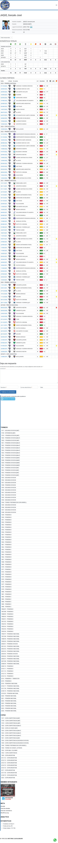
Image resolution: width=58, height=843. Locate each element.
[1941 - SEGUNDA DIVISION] (29, 492)
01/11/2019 (4, 328)
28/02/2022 (4, 172)
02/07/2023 (4, 115)
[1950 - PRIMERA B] (29, 517)
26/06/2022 (4, 154)
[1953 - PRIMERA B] (29, 525)
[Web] (49, 387)
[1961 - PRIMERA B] (29, 544)
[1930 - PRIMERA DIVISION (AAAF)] (29, 465)
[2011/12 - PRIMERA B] (29, 671)
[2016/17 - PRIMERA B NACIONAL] (29, 686)
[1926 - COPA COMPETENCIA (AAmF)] (29, 735)
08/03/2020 (4, 307)
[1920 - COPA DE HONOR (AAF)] (29, 728)
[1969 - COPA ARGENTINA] (29, 755)
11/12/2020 (4, 296)
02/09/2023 (4, 97)
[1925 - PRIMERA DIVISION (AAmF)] (29, 453)
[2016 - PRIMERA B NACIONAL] (29, 683)
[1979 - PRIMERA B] (29, 589)
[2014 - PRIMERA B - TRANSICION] (29, 678)
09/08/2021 (4, 224)
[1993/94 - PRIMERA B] (29, 626)
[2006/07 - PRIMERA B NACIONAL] (29, 659)
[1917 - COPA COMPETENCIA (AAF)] (29, 718)
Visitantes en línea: (8, 824)
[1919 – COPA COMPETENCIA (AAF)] (29, 723)
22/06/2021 (4, 244)
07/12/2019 (4, 319)
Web (41, 387)
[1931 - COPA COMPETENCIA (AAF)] (29, 738)
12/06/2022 (4, 160)
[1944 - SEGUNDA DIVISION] (29, 500)
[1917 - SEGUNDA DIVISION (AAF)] (29, 430)
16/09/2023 (4, 94)
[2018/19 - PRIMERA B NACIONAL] (29, 691)
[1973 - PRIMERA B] (29, 574)
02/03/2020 (4, 310)
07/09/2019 (4, 343)
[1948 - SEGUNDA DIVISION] (29, 512)
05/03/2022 (4, 169)
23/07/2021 (4, 230)
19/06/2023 (4, 121)
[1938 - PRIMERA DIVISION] (29, 485)
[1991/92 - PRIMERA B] (29, 621)
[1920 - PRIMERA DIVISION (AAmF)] (29, 438)
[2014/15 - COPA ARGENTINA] (29, 765)
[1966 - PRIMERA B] (29, 557)
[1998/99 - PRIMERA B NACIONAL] (29, 639)
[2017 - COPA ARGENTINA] (29, 770)
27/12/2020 (4, 291)
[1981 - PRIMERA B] (29, 594)
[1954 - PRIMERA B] (29, 527)
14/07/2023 (4, 109)
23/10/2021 (4, 192)
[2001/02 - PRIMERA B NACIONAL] (29, 646)
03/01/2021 (4, 288)
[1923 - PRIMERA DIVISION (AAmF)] (29, 448)
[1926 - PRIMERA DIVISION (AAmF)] (29, 455)
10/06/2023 (4, 124)
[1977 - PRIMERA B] (29, 584)
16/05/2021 (4, 253)
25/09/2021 (4, 203)
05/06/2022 (4, 163)
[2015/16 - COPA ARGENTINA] (29, 768)
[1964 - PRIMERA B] (29, 552)
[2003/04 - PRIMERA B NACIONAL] (29, 651)
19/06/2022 (4, 157)
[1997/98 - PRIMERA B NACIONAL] (29, 636)
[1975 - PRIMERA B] (29, 579)
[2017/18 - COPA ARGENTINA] (29, 773)
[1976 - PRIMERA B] (29, 582)
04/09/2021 (4, 212)
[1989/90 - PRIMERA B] (29, 616)
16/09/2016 (4, 351)
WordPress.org (5, 813)
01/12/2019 (4, 322)
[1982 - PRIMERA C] (29, 597)
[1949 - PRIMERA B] (29, 515)
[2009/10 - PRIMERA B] (29, 666)
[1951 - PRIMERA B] (29, 520)
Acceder (3, 806)
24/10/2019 (4, 331)
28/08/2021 (4, 215)
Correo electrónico (26, 387)
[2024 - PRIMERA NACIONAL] (29, 706)
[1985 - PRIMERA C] (29, 604)
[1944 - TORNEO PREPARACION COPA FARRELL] (29, 502)
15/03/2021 (4, 280)
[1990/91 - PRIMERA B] (29, 619)
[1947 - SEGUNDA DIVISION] (29, 510)
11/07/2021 (4, 236)
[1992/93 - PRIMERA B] (29, 624)
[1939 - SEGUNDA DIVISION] (29, 487)
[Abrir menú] (56, 5)
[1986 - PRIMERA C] (29, 606)
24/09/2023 (4, 89)
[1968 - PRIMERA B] (29, 562)
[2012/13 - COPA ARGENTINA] (29, 760)
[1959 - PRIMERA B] (29, 539)
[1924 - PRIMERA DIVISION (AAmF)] (29, 450)
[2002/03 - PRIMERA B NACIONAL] (29, 649)
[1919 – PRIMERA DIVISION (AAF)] (29, 435)
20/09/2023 (4, 92)
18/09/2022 (4, 140)
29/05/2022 (4, 166)
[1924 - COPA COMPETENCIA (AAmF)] (29, 730)
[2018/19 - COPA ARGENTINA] (29, 775)
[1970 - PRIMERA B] (29, 567)
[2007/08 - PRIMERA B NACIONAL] (29, 661)
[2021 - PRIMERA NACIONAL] (29, 698)
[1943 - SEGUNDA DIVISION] (29, 497)
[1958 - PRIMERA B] (29, 537)
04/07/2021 (4, 239)
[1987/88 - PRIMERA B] (29, 611)
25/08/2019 (4, 348)
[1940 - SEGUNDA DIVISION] (29, 490)
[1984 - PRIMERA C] (29, 602)
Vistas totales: (7, 828)
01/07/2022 (4, 151)
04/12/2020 (4, 299)
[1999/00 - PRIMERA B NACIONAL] (29, 641)
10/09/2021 (4, 209)
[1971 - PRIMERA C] (29, 569)
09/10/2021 (4, 198)
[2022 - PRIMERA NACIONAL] (29, 701)
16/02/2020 (4, 316)
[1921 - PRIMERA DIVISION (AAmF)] (29, 443)
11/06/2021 (4, 250)
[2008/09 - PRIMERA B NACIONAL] (29, 664)
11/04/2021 (4, 268)
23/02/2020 (4, 313)
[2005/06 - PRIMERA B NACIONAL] (29, 656)
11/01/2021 (4, 285)
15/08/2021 (4, 221)
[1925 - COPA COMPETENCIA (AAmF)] (29, 733)
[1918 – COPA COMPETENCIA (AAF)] (29, 721)
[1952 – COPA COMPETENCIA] (29, 753)
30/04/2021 (4, 259)
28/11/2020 (4, 302)
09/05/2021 (4, 256)
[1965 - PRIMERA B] (29, 554)
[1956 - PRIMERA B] (29, 532)
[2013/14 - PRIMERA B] (29, 676)
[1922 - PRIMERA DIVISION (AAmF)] (29, 445)
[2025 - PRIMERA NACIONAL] (29, 708)
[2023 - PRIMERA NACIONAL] (29, 703)
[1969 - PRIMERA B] (29, 564)
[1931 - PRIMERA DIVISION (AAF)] (29, 468)
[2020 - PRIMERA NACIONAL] (29, 696)
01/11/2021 (4, 189)
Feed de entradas (5, 808)
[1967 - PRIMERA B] (29, 559)
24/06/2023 (4, 118)
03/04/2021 (4, 271)
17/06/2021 (4, 247)
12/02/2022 (4, 178)
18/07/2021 (4, 233)
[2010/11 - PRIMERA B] (29, 668)
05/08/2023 (4, 106)
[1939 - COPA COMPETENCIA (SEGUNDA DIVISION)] (29, 743)
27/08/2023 (4, 100)
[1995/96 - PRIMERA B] (29, 631)
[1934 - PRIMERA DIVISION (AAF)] (29, 475)
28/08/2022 (4, 143)
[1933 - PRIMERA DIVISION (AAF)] (29, 473)
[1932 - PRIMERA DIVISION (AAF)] (29, 470)
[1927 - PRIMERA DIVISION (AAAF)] (29, 458)
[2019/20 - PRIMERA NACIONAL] (29, 693)
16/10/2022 (4, 134)
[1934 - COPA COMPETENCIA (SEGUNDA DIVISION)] (29, 740)
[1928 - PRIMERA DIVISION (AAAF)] (29, 460)
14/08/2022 (4, 149)
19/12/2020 (4, 294)
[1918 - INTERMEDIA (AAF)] (29, 433)
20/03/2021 (4, 277)
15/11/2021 (4, 183)
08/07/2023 (4, 112)
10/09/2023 (4, 129)
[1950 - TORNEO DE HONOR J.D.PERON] (29, 748)
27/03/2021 (4, 274)
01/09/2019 (4, 345)
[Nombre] (9, 387)
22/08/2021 (4, 218)
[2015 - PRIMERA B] (29, 681)
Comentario (3, 368)
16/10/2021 (4, 195)
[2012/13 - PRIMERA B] (29, 673)
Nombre (3, 387)
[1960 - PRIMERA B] (29, 542)
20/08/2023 (4, 103)
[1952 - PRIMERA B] (29, 522)
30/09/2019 (4, 337)
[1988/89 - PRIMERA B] (29, 614)
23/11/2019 (4, 325)
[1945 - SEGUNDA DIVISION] (29, 505)
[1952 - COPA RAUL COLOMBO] (29, 750)
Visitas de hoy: (7, 826)
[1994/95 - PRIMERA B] (29, 629)
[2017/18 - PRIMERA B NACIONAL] (29, 688)
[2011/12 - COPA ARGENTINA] (29, 758)
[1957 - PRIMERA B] (29, 535)
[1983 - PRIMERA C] (29, 599)
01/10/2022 (4, 137)
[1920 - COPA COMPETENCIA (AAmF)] (29, 725)
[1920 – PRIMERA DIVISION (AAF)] (29, 440)
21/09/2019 (4, 340)
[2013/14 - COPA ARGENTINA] (29, 763)
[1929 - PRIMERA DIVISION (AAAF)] (29, 463)
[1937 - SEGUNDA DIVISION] (29, 482)
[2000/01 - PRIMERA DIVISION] (29, 644)
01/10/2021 (4, 200)
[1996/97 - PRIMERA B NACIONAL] (29, 634)
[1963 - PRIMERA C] (29, 549)
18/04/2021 (4, 265)
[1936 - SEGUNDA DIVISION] (29, 480)
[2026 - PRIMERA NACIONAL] (29, 711)
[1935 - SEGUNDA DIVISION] (29, 477)
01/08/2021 (4, 227)
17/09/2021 (4, 206)
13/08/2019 (4, 356)
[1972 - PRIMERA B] (29, 572)
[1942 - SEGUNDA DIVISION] (29, 495)
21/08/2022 (4, 146)
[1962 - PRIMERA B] (29, 547)
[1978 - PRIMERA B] (29, 587)
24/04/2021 (4, 262)
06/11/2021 (4, 186)
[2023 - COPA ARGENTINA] (29, 778)
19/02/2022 (4, 175)
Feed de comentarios (6, 810)
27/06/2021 (4, 241)
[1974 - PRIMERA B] (29, 577)
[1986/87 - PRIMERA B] (29, 609)
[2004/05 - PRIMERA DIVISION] (29, 654)
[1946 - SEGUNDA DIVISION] (29, 507)
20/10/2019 (4, 334)
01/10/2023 (4, 86)
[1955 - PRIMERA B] (29, 530)
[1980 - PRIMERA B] (29, 592)
